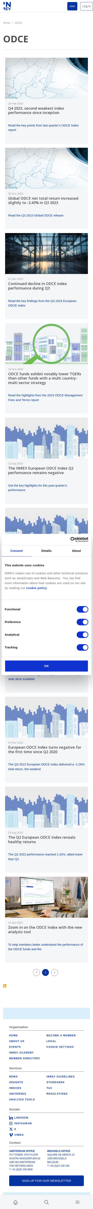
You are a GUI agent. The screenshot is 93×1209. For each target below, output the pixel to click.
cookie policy (36, 588)
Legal (51, 1041)
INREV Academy (21, 1052)
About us (16, 1041)
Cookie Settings (60, 1047)
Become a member (61, 1035)
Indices (15, 1088)
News (13, 1076)
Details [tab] (46, 550)
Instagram (23, 1123)
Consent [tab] (16, 550)
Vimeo (19, 1135)
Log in (86, 6)
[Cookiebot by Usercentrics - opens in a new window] (70, 539)
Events (15, 1047)
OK (46, 666)
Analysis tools (22, 1099)
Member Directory (24, 1058)
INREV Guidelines (60, 1076)
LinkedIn (21, 1117)
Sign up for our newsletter (46, 1180)
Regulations (57, 1093)
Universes (17, 1093)
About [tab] (76, 550)
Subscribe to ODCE (4, 985)
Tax (49, 1088)
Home (6, 22)
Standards (55, 1082)
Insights (16, 1082)
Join (72, 6)
